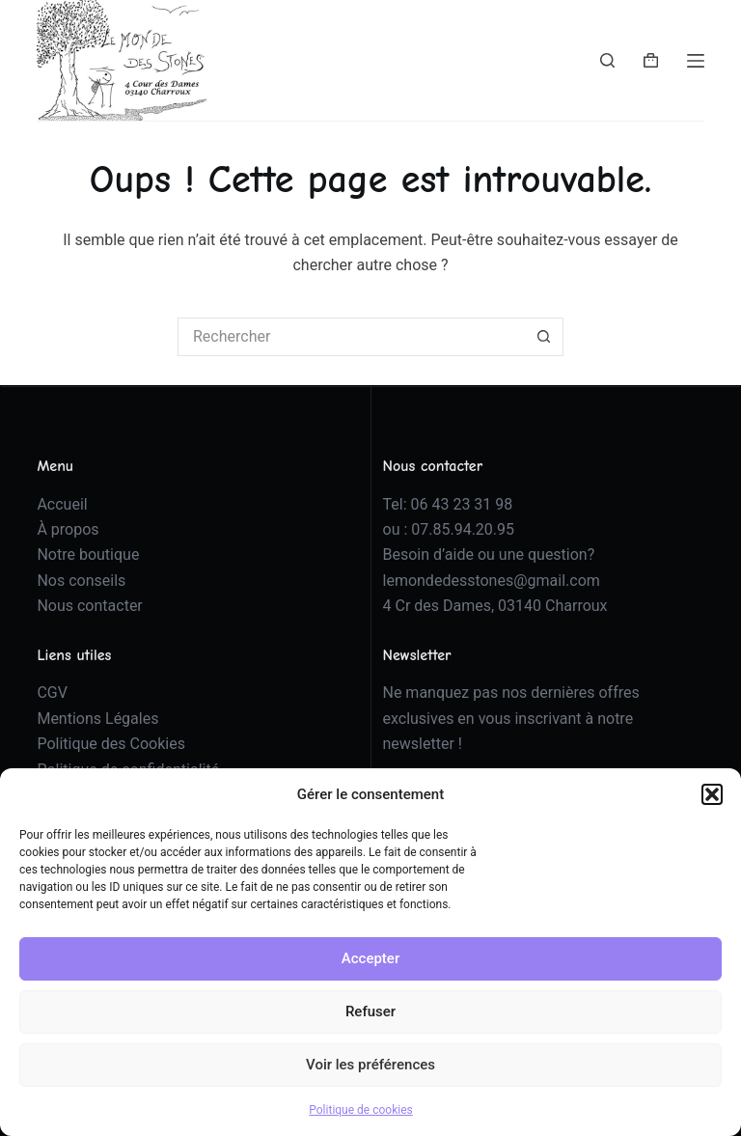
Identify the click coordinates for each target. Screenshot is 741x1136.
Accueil (62, 504)
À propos (67, 529)
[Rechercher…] (351, 337)
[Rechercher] (607, 60)
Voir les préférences (370, 1064)
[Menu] (695, 60)
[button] (712, 794)
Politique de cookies (360, 1110)
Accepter (370, 958)
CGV (52, 692)
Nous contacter (89, 605)
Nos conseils (81, 580)
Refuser (370, 1011)
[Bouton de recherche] (544, 337)
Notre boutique (88, 554)
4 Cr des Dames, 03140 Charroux (495, 605)
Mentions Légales (97, 718)
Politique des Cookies (111, 743)
